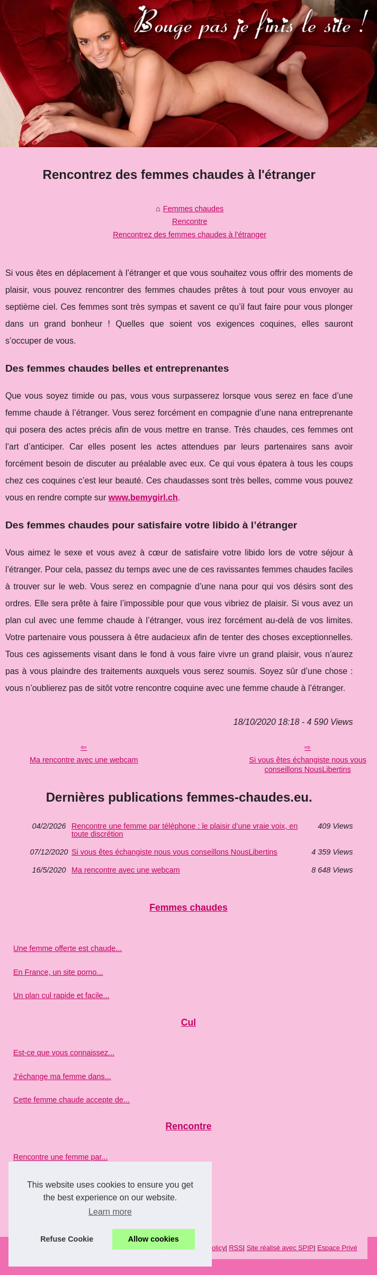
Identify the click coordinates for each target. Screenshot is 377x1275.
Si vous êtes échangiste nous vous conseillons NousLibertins (174, 852)
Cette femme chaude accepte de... (71, 1100)
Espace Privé (337, 1248)
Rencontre (189, 221)
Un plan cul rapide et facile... (61, 995)
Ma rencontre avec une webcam (84, 760)
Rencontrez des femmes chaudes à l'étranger (189, 234)
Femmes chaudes (193, 208)
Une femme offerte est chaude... (67, 948)
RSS (236, 1248)
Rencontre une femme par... (60, 1157)
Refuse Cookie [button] (66, 1239)
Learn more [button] (110, 1211)
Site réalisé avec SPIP (280, 1248)
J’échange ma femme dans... (62, 1076)
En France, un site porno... (58, 972)
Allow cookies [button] (153, 1239)
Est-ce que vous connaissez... (63, 1052)
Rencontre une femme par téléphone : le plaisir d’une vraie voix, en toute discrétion (184, 830)
